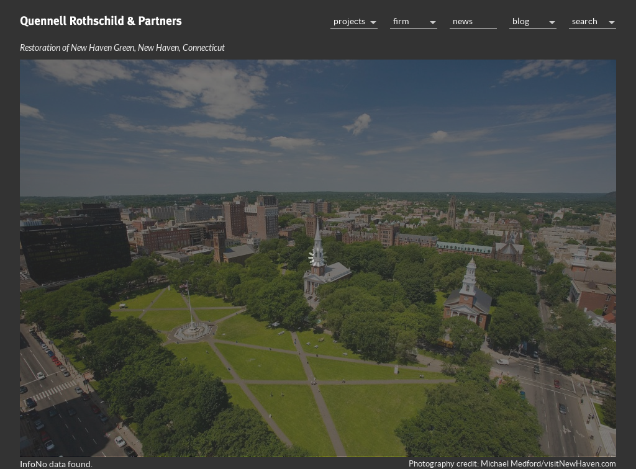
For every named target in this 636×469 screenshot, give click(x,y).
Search (584, 21)
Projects (349, 21)
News (463, 21)
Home (169, 20)
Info (27, 464)
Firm (401, 21)
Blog (520, 21)
